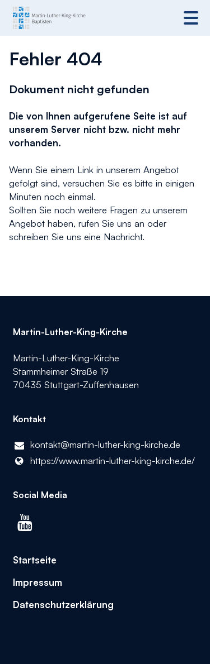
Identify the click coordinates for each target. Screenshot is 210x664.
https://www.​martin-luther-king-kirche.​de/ (104, 460)
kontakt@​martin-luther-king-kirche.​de (97, 444)
